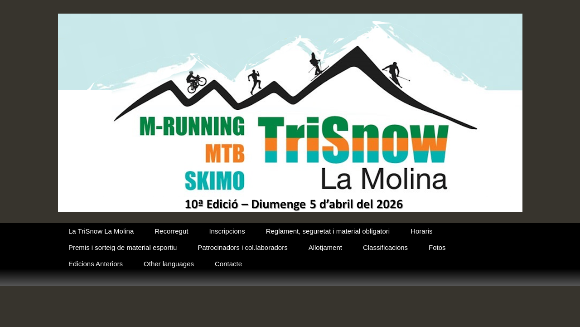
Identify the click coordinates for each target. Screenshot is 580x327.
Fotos (437, 247)
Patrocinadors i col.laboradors (242, 247)
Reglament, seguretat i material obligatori (328, 231)
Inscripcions (227, 231)
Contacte (228, 264)
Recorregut (171, 231)
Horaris (421, 231)
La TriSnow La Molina (101, 231)
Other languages (169, 264)
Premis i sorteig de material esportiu (122, 247)
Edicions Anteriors (95, 264)
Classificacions (385, 247)
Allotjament (325, 247)
